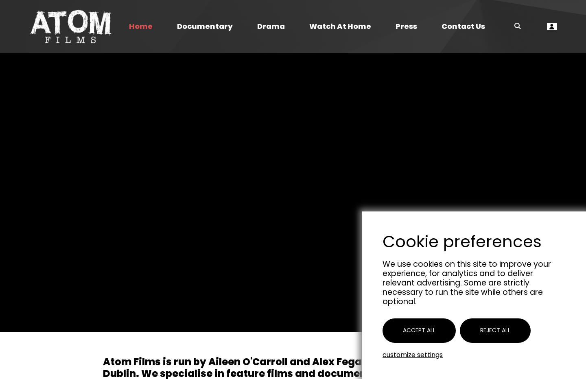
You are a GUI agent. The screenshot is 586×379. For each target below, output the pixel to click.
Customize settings (413, 354)
